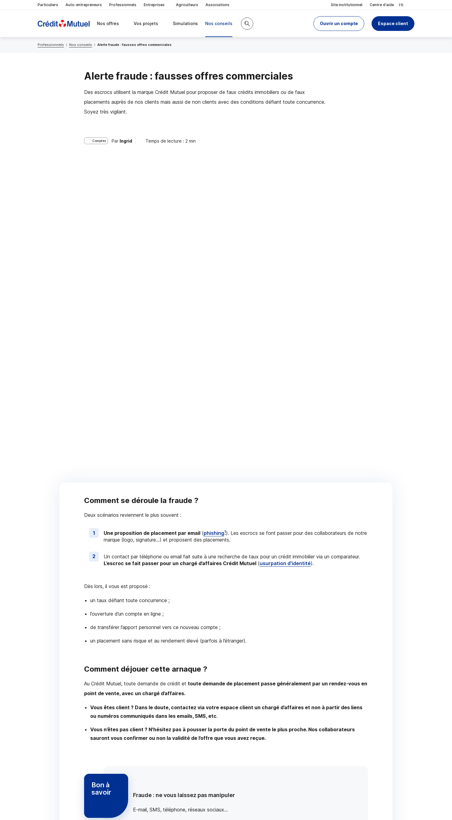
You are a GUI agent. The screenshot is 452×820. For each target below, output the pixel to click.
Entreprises (156, 5)
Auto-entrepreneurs (83, 4)
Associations (217, 4)
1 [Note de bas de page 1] (225, 179)
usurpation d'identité (285, 211)
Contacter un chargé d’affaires (305, 664)
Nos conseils (80, 45)
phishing (214, 181)
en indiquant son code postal (320, 799)
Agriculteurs (187, 4)
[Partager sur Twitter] (249, 712)
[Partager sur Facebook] (264, 712)
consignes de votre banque (190, 594)
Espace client (393, 23)
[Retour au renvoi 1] (118, 780)
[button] (338, 23)
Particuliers (48, 4)
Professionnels (122, 4)
